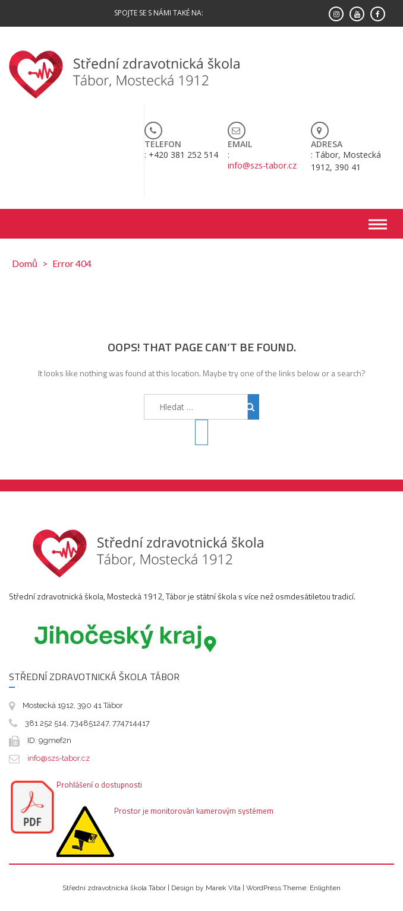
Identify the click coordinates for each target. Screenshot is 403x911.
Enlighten (325, 888)
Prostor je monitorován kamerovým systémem (193, 811)
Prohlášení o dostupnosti (99, 785)
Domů (24, 263)
